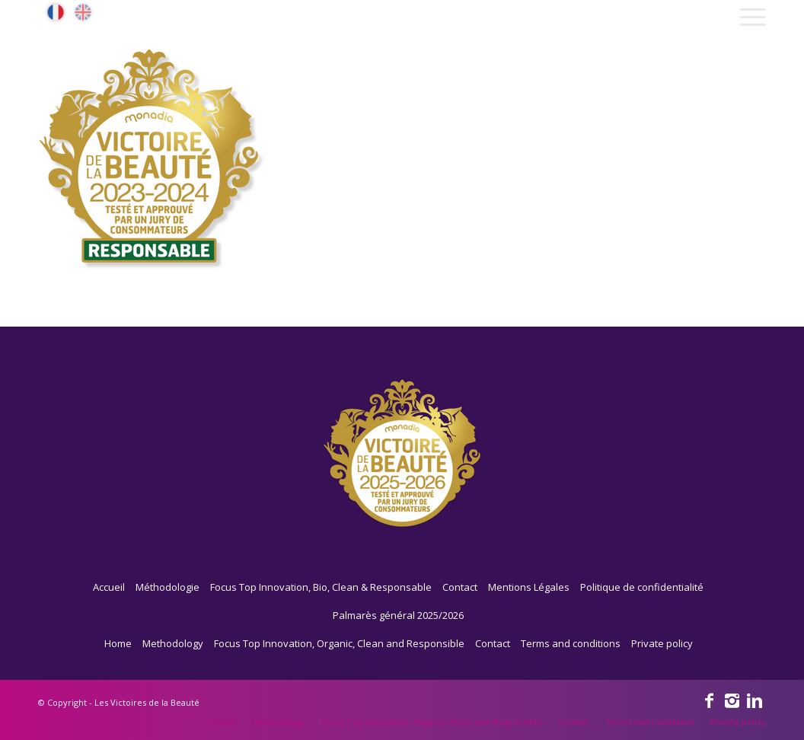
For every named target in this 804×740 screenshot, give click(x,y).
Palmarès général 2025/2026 (398, 615)
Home (118, 643)
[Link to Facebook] (708, 699)
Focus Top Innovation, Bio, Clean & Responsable (321, 587)
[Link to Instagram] (731, 699)
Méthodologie (167, 587)
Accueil (109, 587)
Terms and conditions (571, 643)
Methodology (172, 643)
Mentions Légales (529, 587)
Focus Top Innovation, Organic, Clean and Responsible (339, 643)
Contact (459, 587)
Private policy (662, 643)
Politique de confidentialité (642, 587)
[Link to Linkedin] (754, 699)
